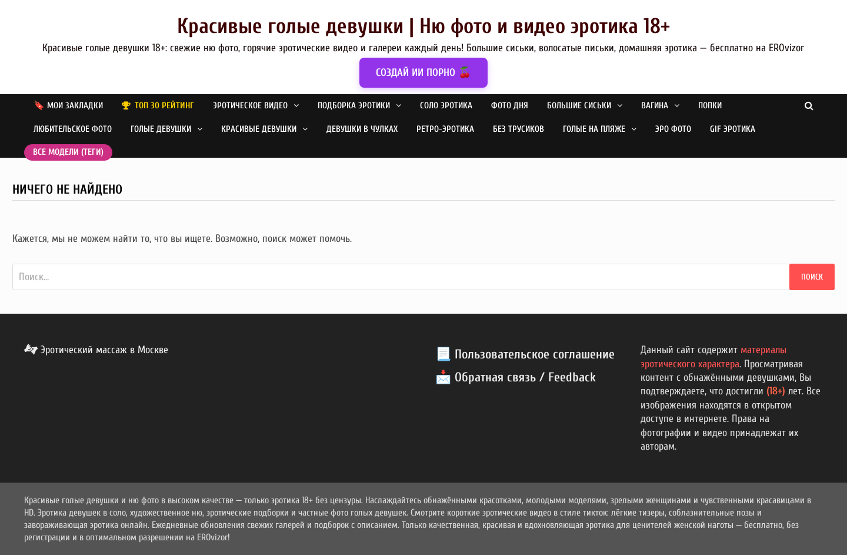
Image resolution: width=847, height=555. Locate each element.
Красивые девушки (258, 129)
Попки (710, 106)
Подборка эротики (354, 106)
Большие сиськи (579, 106)
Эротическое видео (250, 106)
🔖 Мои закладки (68, 106)
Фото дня (509, 106)
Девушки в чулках (362, 129)
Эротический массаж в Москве (96, 350)
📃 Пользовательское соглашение (525, 354)
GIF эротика (732, 129)
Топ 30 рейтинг (164, 106)
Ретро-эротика (445, 129)
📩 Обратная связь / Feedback (515, 377)
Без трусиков (518, 129)
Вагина (654, 106)
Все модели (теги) (68, 152)
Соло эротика (446, 106)
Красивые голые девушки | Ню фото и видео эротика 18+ (423, 26)
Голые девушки (161, 129)
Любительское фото (73, 129)
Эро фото (673, 129)
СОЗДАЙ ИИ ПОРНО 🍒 (423, 73)
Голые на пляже (594, 129)
